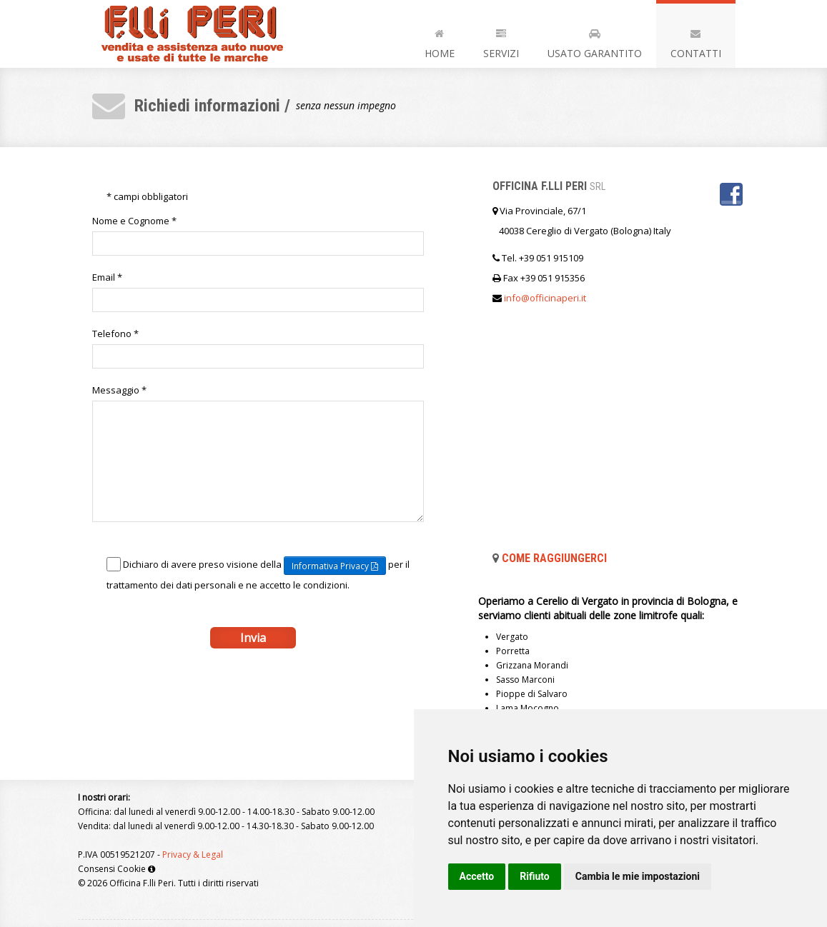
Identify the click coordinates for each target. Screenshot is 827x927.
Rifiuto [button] (535, 876)
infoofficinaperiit (545, 297)
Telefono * (115, 333)
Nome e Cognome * (134, 220)
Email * (107, 277)
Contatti (695, 40)
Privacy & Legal (192, 854)
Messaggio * (119, 390)
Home (440, 40)
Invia (253, 638)
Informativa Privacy (335, 565)
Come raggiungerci (554, 558)
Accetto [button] (477, 876)
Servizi (501, 40)
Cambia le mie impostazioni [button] (637, 876)
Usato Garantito (595, 40)
